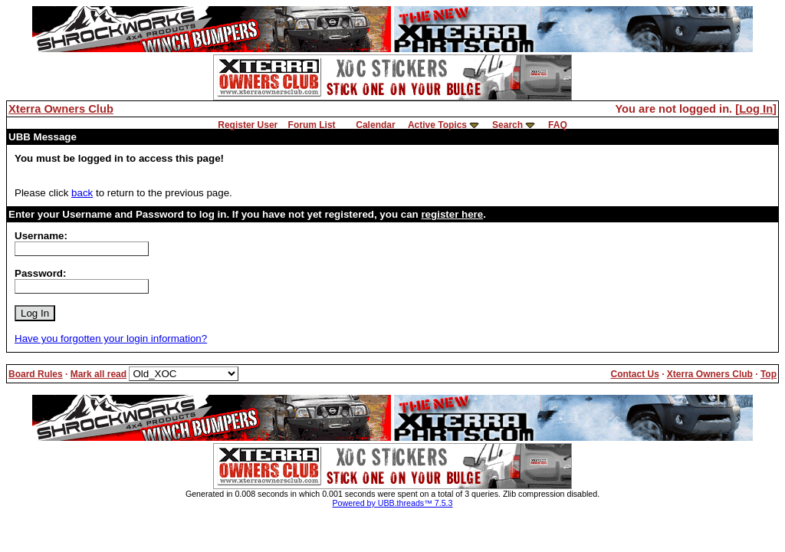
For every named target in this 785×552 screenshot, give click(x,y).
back (82, 193)
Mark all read (98, 374)
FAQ (557, 125)
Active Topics (437, 125)
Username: (41, 236)
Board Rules (35, 374)
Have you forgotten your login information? (111, 338)
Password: (40, 273)
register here (452, 214)
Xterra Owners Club (60, 109)
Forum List (312, 125)
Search (507, 125)
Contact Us (634, 374)
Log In (756, 109)
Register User (248, 125)
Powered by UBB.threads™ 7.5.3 (393, 503)
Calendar (375, 125)
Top (768, 374)
